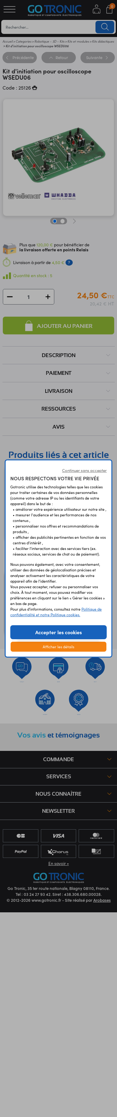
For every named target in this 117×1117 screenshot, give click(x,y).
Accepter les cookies (58, 632)
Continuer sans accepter (84, 470)
